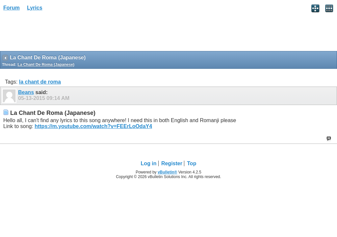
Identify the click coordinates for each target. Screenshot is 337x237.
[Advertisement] (52, 33)
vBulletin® (167, 172)
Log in (149, 163)
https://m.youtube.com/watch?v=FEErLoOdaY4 (93, 126)
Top (191, 163)
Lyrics (34, 8)
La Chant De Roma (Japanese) (45, 64)
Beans (26, 92)
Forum (11, 8)
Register (171, 163)
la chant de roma (40, 82)
